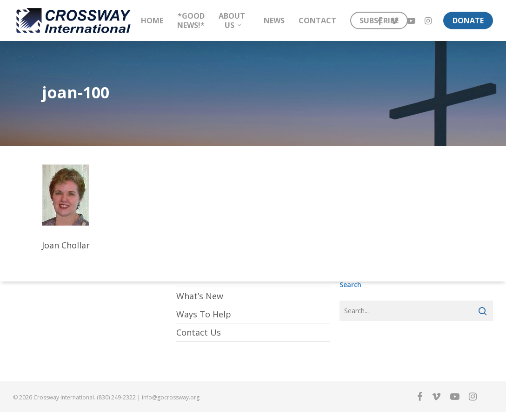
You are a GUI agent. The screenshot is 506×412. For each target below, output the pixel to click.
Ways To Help (203, 314)
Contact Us (198, 332)
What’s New (199, 296)
